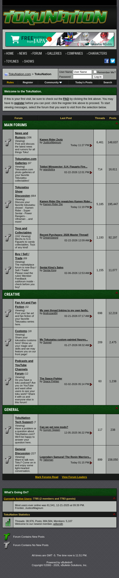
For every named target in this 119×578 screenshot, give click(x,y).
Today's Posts (83, 82)
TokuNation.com (20, 74)
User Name (65, 71)
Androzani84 (50, 313)
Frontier (19, 508)
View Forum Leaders (74, 477)
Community (53, 82)
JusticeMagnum (52, 142)
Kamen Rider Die (53, 204)
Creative (12, 294)
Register (28, 82)
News (23, 53)
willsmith (58, 523)
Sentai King (49, 270)
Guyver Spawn (51, 429)
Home (10, 53)
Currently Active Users (17, 498)
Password (64, 76)
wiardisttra (49, 169)
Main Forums (15, 125)
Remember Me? (105, 72)
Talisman (48, 459)
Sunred (47, 342)
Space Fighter (51, 381)
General (11, 409)
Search (108, 82)
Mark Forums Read (46, 477)
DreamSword (50, 237)
